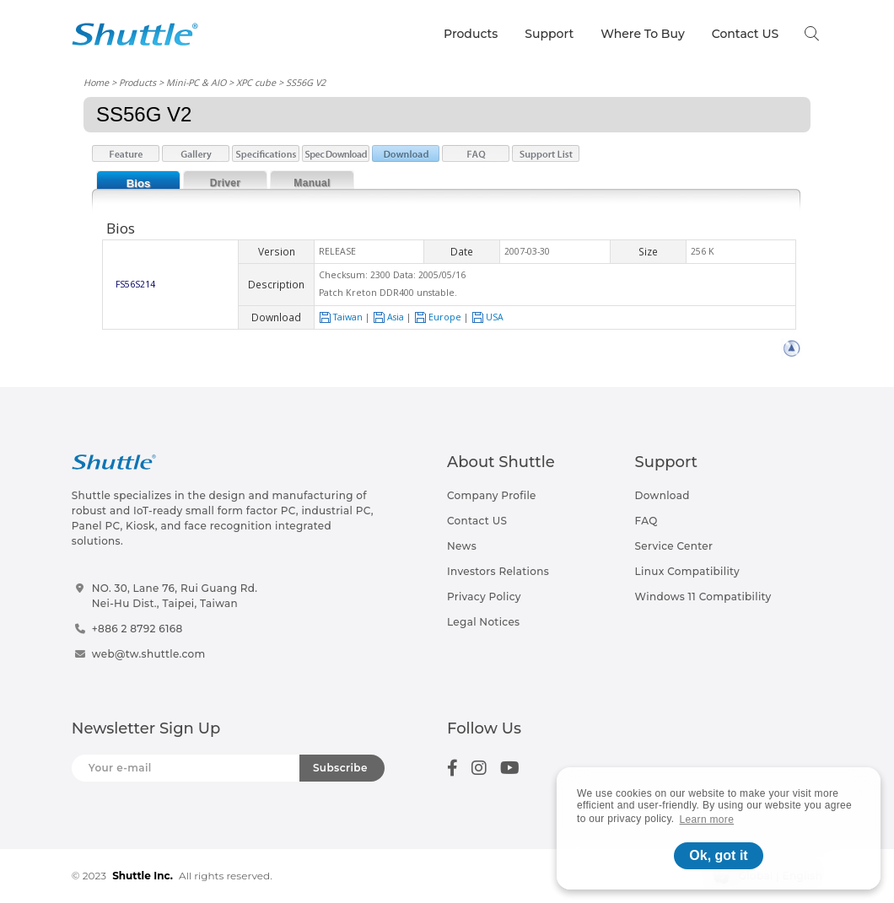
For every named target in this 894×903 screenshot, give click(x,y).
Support (549, 33)
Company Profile (491, 495)
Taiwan (341, 317)
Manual (312, 183)
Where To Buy (642, 33)
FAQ (646, 520)
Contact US (745, 33)
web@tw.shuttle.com (149, 654)
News (462, 546)
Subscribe (340, 767)
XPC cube (256, 82)
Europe (437, 317)
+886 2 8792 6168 (137, 628)
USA (487, 317)
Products (471, 33)
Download (662, 495)
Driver (225, 183)
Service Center (674, 546)
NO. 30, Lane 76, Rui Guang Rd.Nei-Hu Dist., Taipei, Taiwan (175, 596)
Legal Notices (483, 621)
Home (96, 82)
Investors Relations (498, 571)
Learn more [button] (707, 819)
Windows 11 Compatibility (703, 596)
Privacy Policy (484, 596)
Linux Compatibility (687, 571)
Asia (388, 317)
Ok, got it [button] (718, 855)
